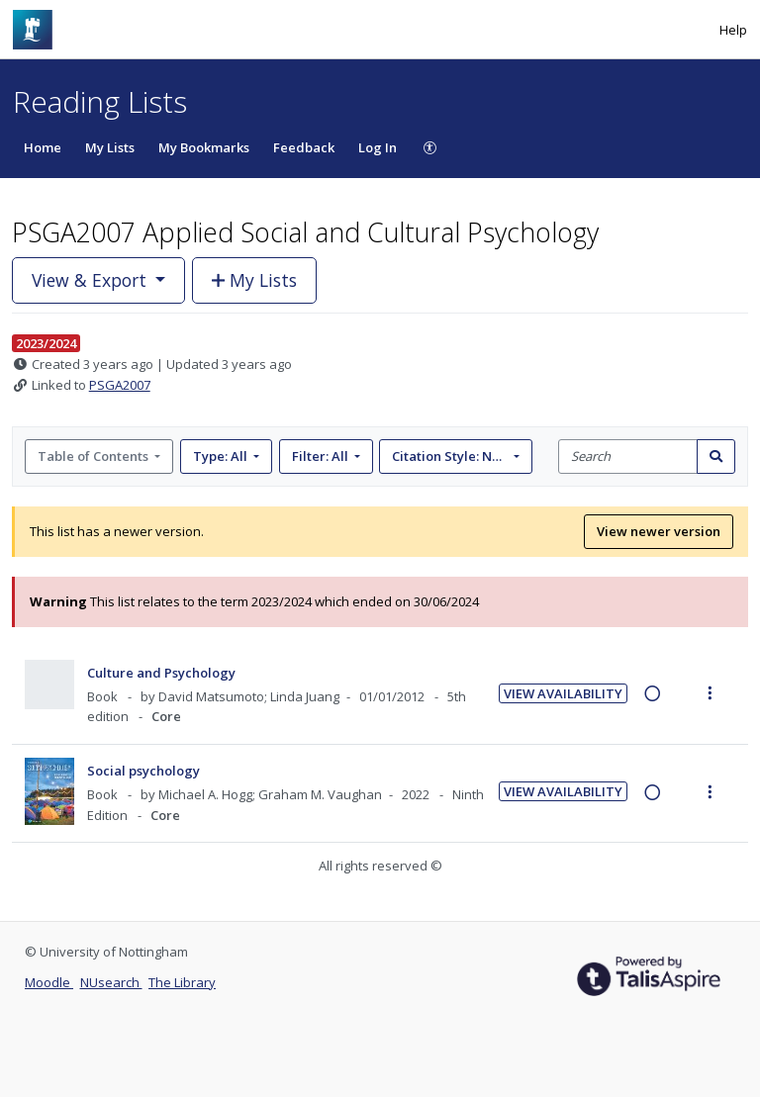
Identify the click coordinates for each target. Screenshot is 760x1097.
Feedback (303, 147)
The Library (182, 982)
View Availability (563, 693)
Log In (377, 147)
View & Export (91, 280)
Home (42, 147)
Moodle (49, 982)
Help (733, 30)
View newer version (658, 531)
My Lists (110, 147)
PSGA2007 (119, 385)
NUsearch (111, 982)
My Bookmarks (203, 147)
